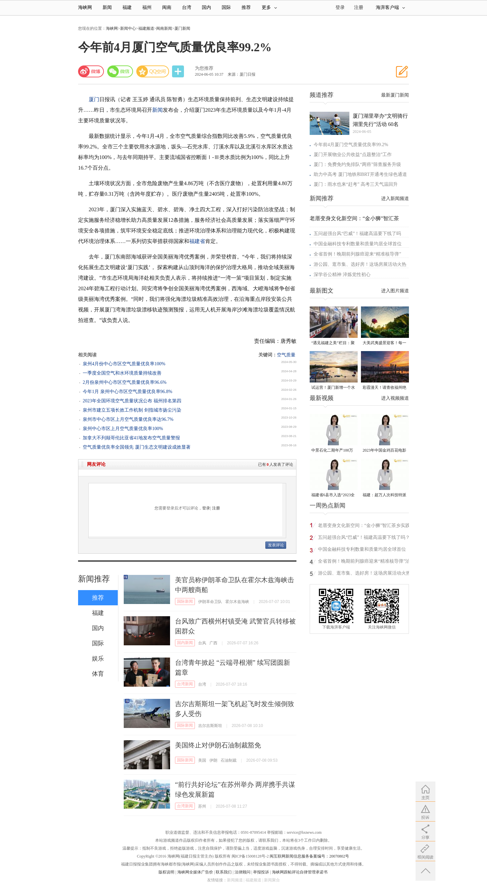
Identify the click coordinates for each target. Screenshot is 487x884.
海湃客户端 (390, 7)
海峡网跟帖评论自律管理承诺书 (300, 872)
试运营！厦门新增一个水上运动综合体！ (333, 388)
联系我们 (224, 872)
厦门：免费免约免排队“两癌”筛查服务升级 (357, 164)
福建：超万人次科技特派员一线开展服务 (384, 495)
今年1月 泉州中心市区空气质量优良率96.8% (127, 391)
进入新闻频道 (395, 198)
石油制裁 (229, 760)
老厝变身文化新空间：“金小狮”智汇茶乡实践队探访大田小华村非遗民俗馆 (364, 526)
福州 (147, 7)
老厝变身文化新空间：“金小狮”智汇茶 (354, 218)
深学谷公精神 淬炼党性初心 (342, 274)
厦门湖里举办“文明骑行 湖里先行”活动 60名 (380, 120)
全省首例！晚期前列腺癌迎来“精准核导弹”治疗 (364, 562)
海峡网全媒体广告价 (195, 872)
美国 (202, 760)
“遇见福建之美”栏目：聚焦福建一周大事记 (333, 343)
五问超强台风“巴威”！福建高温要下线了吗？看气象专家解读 (364, 538)
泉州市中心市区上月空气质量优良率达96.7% (128, 419)
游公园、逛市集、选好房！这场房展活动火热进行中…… (364, 574)
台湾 (186, 7)
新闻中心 (128, 28)
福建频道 (146, 28)
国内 (206, 7)
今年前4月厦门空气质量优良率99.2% (351, 144)
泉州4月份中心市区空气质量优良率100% (124, 363)
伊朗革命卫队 (210, 601)
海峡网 (85, 7)
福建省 (197, 241)
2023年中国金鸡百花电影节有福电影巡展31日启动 (384, 451)
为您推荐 (204, 68)
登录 (206, 508)
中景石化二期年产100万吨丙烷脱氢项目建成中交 (333, 451)
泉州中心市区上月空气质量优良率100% (123, 428)
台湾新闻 (185, 684)
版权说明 (166, 872)
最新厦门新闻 (395, 95)
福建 (127, 7)
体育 (98, 673)
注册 (358, 7)
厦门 (94, 99)
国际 (226, 7)
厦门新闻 (182, 28)
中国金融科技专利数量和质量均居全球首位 (358, 243)
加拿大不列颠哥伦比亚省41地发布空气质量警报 (131, 437)
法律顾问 (242, 872)
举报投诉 (261, 872)
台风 (202, 643)
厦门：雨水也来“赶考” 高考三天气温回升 (356, 184)
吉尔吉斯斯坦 (210, 725)
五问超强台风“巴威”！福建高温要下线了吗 (357, 233)
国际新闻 (185, 601)
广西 (213, 643)
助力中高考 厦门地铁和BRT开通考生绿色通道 (360, 174)
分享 (178, 71)
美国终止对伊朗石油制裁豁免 (218, 745)
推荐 (246, 7)
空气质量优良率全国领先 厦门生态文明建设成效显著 (137, 447)
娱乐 (98, 658)
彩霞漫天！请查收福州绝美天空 (384, 388)
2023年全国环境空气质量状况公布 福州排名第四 (132, 400)
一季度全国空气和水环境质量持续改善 (122, 373)
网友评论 (96, 464)
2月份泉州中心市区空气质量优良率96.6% (124, 382)
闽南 (166, 7)
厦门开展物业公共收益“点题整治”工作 (353, 154)
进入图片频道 (395, 290)
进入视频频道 (395, 398)
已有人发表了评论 (275, 464)
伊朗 (213, 760)
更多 (269, 7)
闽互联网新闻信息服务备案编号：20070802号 (309, 856)
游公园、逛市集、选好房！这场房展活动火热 (360, 264)
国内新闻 (185, 642)
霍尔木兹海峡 (237, 601)
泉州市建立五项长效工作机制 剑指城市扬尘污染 (132, 410)
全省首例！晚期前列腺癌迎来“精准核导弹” (357, 254)
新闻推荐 (94, 579)
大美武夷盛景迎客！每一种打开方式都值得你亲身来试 (384, 343)
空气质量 (286, 354)
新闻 (107, 7)
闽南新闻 (164, 28)
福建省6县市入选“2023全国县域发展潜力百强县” (333, 495)
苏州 (202, 806)
